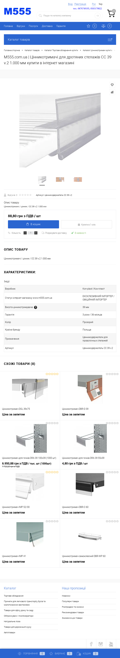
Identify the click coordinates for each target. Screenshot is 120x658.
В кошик (33, 224)
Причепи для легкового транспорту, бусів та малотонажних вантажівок (25, 603)
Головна (8, 26)
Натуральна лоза (12, 621)
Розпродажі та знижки (73, 607)
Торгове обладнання (13, 596)
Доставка (47, 26)
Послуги (33, 26)
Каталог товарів (60, 39)
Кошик (87, 653)
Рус (94, 4)
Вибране (60, 653)
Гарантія (61, 26)
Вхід (70, 4)
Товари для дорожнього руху (17, 627)
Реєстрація (80, 4)
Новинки (66, 596)
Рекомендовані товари (73, 612)
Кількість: (16, 232)
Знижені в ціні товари (72, 618)
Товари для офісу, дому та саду (18, 610)
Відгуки (21, 26)
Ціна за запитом (13, 414)
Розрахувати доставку (54, 232)
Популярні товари (70, 601)
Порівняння (31, 653)
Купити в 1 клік (87, 224)
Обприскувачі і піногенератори (18, 616)
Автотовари (9, 632)
